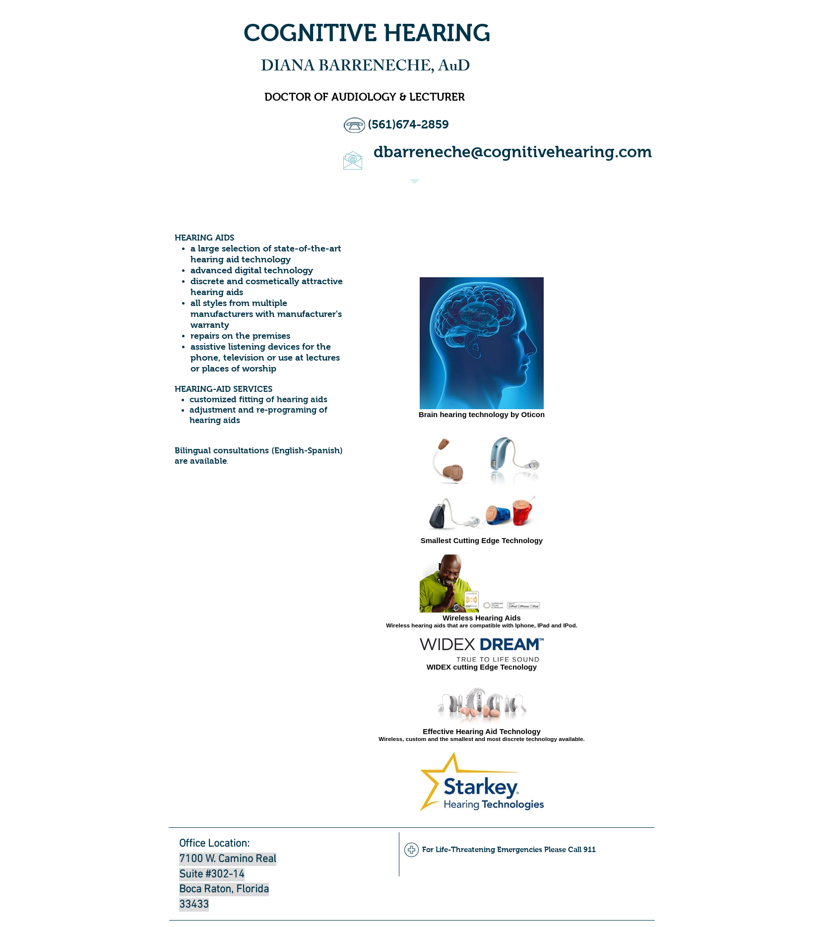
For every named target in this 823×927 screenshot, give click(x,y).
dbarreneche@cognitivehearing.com (513, 152)
